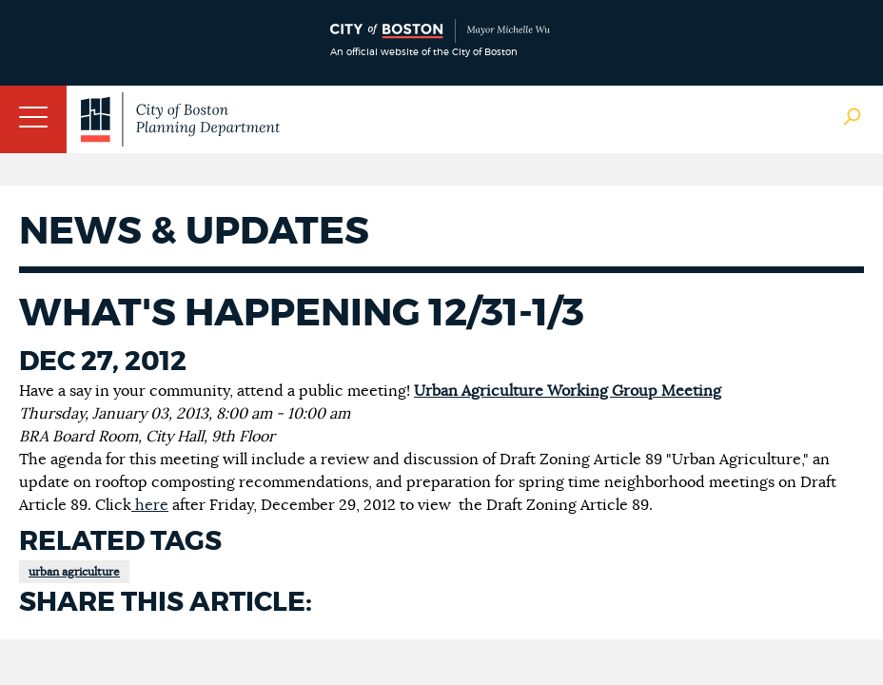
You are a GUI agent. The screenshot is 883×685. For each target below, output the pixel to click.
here (149, 505)
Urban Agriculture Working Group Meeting (567, 391)
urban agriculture (74, 571)
